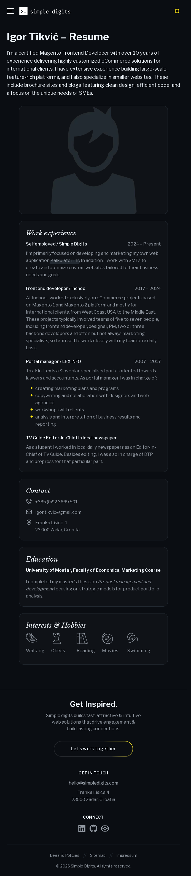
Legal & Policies (64, 855)
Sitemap (98, 855)
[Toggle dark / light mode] (176, 10)
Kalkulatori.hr (64, 260)
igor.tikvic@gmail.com (58, 512)
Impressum (126, 855)
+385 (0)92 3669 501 (56, 501)
